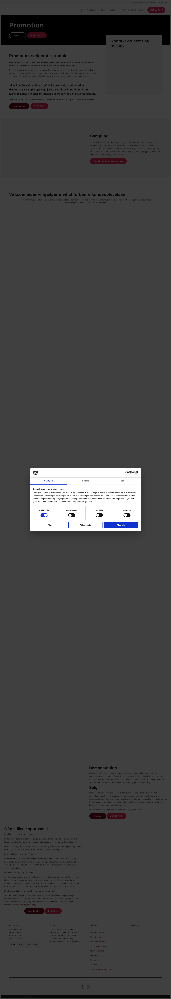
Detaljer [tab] (85, 481)
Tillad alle (121, 525)
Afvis (50, 525)
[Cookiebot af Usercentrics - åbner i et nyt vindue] (127, 473)
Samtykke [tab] (48, 481)
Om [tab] (122, 481)
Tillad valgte (85, 525)
